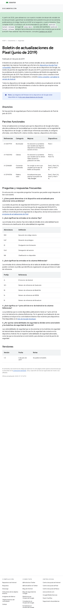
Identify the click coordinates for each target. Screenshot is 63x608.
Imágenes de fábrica (8, 596)
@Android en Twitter (29, 582)
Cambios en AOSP (45, 32)
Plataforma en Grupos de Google (28, 597)
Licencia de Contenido (19, 370)
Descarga (5, 589)
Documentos (11, 40)
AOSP (4, 40)
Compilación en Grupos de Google (28, 602)
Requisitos (5, 585)
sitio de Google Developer (27, 319)
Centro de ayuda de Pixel (50, 585)
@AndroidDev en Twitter (30, 585)
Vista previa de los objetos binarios (10, 592)
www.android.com (48, 592)
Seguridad (21, 40)
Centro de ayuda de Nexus (51, 589)
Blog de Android (28, 589)
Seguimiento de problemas (51, 601)
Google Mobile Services (50, 595)
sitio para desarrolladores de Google (31, 97)
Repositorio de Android (9, 582)
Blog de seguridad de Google (29, 592)
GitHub (4, 604)
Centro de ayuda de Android (51, 582)
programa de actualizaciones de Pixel (15, 214)
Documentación (9, 8)
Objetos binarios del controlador (8, 600)
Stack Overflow (47, 598)
